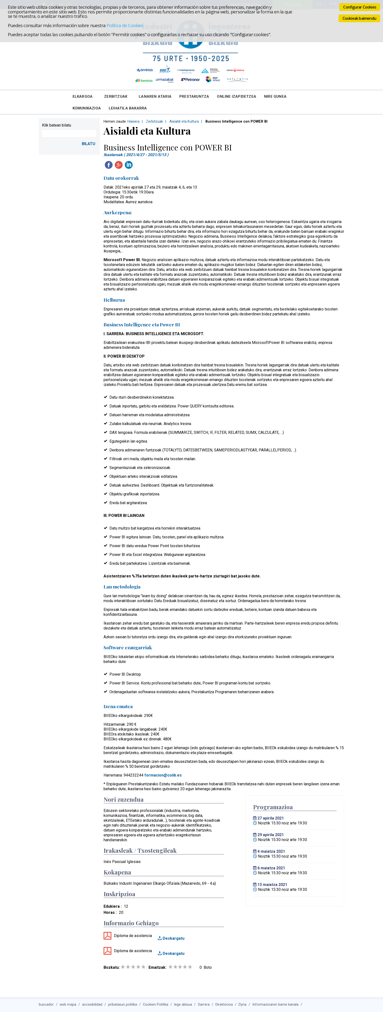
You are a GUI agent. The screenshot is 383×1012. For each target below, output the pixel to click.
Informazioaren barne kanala (275, 1004)
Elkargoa (83, 96)
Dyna (242, 1004)
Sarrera (204, 1004)
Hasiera (133, 121)
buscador (46, 1004)
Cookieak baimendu (359, 18)
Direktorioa (224, 1004)
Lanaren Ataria (155, 96)
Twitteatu (139, 165)
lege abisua (183, 1004)
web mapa (68, 1004)
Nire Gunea (275, 96)
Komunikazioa (87, 108)
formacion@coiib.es (163, 775)
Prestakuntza (194, 96)
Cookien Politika (155, 1004)
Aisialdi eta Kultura (184, 121)
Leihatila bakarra (128, 108)
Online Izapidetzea (236, 96)
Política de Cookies (124, 25)
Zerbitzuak (115, 96)
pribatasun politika (122, 1004)
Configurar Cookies (359, 7)
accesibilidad (92, 1004)
